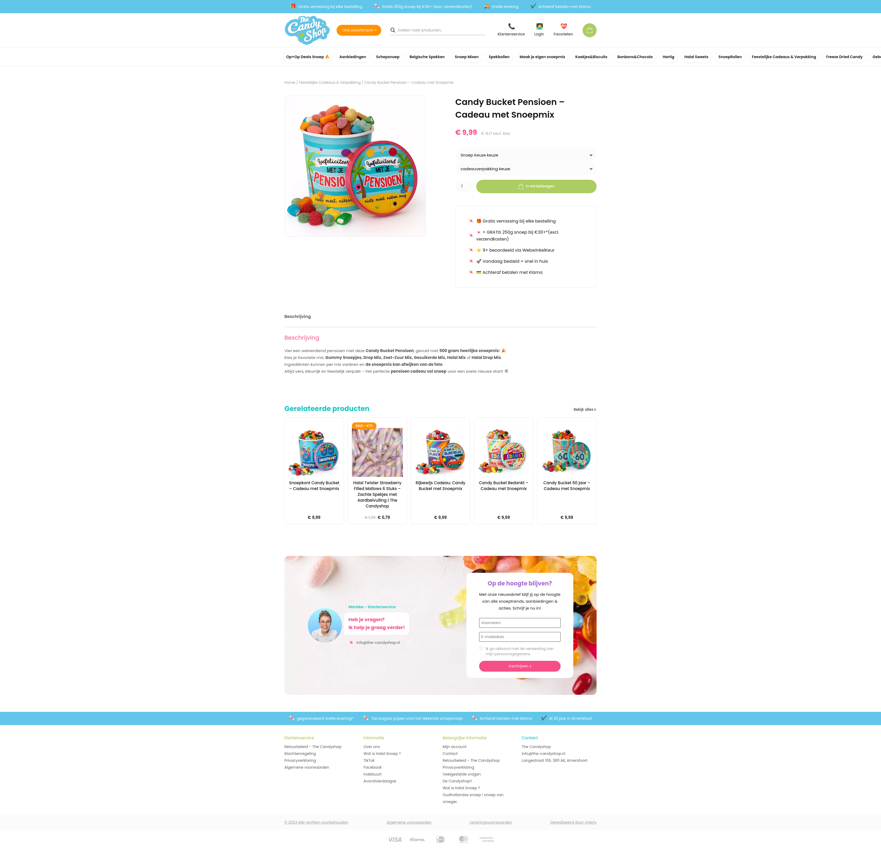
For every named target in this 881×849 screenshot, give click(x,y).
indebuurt (373, 774)
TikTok (369, 760)
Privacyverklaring (300, 760)
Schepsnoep (387, 56)
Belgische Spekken (427, 56)
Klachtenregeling (300, 753)
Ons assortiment (357, 30)
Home (289, 82)
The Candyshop (536, 746)
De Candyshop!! (457, 781)
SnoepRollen (730, 56)
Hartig (668, 56)
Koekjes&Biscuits (591, 56)
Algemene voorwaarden (306, 767)
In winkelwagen (536, 186)
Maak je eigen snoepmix (542, 56)
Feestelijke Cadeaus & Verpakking (784, 56)
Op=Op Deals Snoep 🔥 (307, 56)
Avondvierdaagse (380, 781)
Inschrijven (518, 666)
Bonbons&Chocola (635, 56)
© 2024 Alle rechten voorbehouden (316, 822)
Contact (450, 753)
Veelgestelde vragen (462, 774)
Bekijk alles (583, 409)
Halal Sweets (696, 56)
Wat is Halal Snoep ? (382, 753)
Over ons (372, 746)
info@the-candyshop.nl (374, 642)
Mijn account (454, 746)
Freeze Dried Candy (844, 56)
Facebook (373, 767)
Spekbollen (499, 56)
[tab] (297, 317)
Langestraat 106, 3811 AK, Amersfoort (555, 760)
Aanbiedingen (352, 56)
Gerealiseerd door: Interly (573, 822)
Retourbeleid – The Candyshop (313, 746)
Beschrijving (297, 316)
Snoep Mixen (467, 56)
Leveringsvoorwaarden (491, 822)
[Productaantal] (464, 186)
